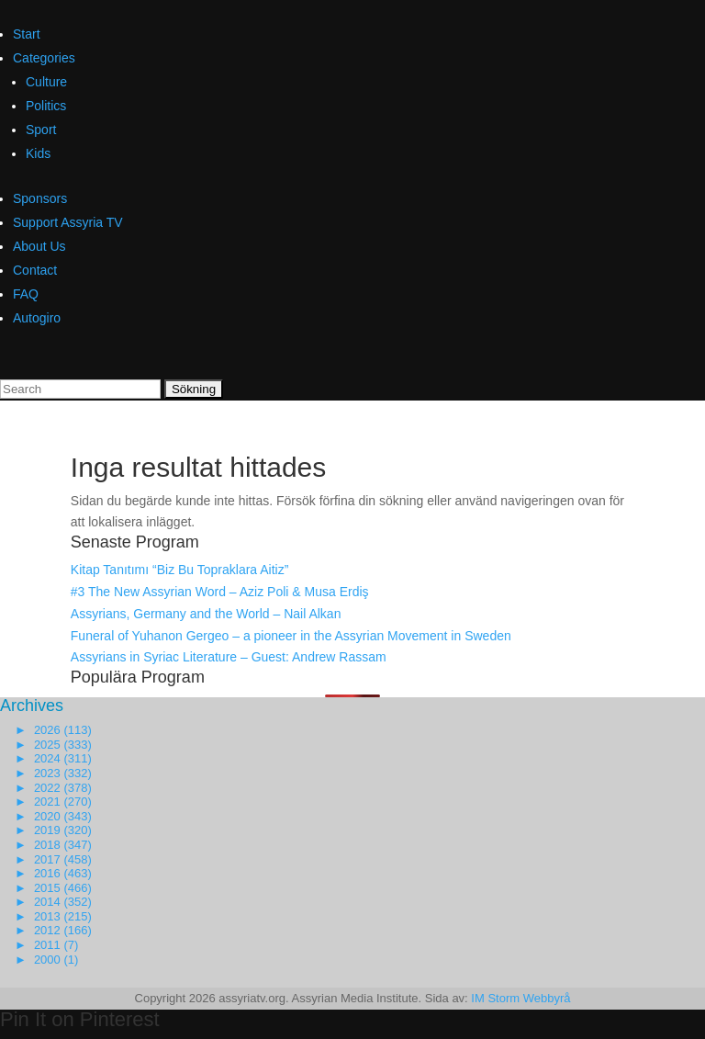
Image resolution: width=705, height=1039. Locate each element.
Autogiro (37, 318)
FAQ (26, 294)
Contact (35, 270)
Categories (44, 58)
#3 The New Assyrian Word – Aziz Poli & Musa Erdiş (220, 591)
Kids (38, 153)
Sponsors (40, 198)
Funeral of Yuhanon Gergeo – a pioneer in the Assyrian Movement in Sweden (291, 635)
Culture (46, 81)
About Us (39, 246)
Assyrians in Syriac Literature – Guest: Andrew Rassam (228, 656)
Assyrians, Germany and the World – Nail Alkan (206, 613)
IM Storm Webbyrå (520, 998)
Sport (41, 129)
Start (26, 34)
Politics (46, 105)
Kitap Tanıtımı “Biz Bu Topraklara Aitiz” (180, 569)
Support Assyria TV (68, 222)
